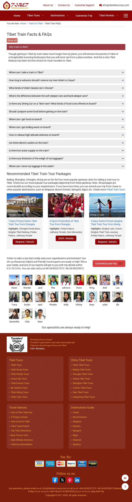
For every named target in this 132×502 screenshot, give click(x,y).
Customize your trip (109, 263)
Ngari (75, 435)
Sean (40, 315)
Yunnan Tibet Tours (82, 388)
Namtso (76, 426)
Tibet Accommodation (21, 444)
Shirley (78, 298)
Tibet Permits (106, 15)
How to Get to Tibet (20, 421)
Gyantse (77, 444)
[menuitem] (17, 15)
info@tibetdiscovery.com (116, 5)
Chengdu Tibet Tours (83, 374)
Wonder (27, 281)
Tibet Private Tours (20, 374)
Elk (117, 298)
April (40, 298)
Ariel (104, 281)
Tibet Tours (33, 15)
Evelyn (27, 298)
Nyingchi (77, 430)
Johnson (66, 281)
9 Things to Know (19, 417)
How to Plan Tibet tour (21, 412)
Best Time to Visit (19, 435)
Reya (91, 298)
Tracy (14, 298)
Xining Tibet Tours (81, 378)
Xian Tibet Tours (81, 392)
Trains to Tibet (36, 23)
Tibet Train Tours (116, 189)
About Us (48, 5)
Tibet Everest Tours (20, 383)
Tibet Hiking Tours (20, 392)
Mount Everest (80, 417)
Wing (91, 281)
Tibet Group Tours (19, 369)
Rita (53, 281)
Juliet (104, 298)
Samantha (14, 315)
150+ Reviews (37, 348)
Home (17, 15)
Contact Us (64, 5)
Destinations (58, 15)
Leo (117, 281)
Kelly (66, 298)
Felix (27, 315)
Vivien (78, 281)
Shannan (77, 440)
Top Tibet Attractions (21, 430)
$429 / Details (66, 238)
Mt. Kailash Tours (19, 388)
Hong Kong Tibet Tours (84, 397)
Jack (40, 281)
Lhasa (76, 412)
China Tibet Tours (81, 365)
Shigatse (77, 421)
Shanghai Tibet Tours (83, 383)
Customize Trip (84, 15)
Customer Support (84, 5)
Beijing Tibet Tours (82, 369)
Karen (14, 281)
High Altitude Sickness (22, 440)
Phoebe (53, 298)
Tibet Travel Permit (20, 426)
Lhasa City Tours (19, 378)
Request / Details (24, 241)
